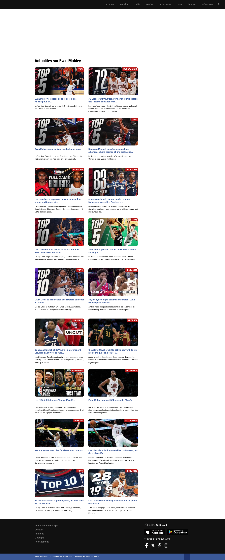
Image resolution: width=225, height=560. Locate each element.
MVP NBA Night (130, 69)
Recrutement (42, 541)
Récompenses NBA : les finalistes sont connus (59, 450)
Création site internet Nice (62, 557)
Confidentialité (79, 557)
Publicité (39, 533)
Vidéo (137, 4)
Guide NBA (132, 320)
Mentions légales (92, 557)
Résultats (150, 4)
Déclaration (131, 420)
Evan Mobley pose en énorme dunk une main (58, 149)
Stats (179, 4)
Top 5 (80, 69)
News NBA (78, 420)
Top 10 (80, 219)
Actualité (123, 4)
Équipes (192, 4)
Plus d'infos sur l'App (46, 525)
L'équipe (39, 537)
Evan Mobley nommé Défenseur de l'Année (110, 400)
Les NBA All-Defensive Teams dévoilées (55, 400)
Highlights (78, 169)
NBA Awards (77, 370)
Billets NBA (207, 4)
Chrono (110, 4)
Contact (39, 529)
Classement (165, 4)
